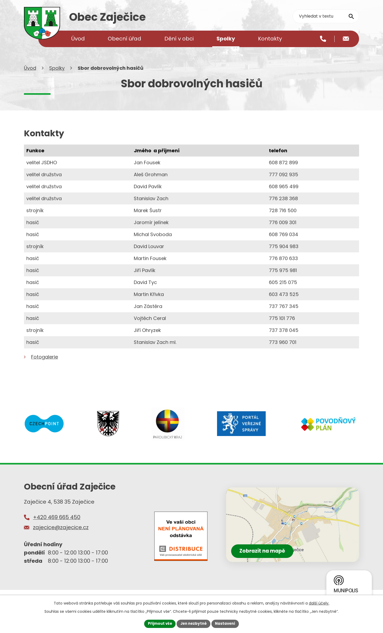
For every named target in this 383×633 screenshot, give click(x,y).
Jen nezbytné (193, 623)
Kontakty (270, 38)
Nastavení (226, 623)
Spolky (57, 76)
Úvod (30, 76)
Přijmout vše (158, 623)
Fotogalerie (44, 365)
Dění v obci (179, 38)
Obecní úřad (124, 38)
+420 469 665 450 (56, 525)
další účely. (319, 602)
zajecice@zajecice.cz (61, 535)
